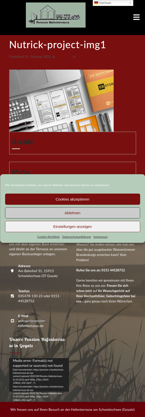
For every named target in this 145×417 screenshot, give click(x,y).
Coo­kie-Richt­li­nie (48, 237)
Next (15, 67)
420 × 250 (64, 56)
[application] (39, 375)
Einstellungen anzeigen (72, 226)
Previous (18, 62)
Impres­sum (101, 237)
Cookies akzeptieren (73, 199)
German (102, 3)
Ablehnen (72, 213)
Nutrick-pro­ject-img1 (93, 56)
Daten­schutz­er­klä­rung (76, 237)
